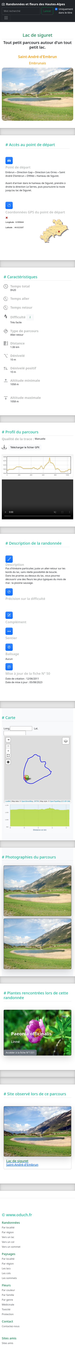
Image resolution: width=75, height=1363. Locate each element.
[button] (8, 755)
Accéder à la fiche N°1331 (20, 1052)
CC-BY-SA (66, 801)
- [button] (8, 751)
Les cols (6, 1273)
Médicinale (8, 1304)
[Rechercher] (21, 11)
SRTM (36, 801)
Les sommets (9, 1278)
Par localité (8, 1227)
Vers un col (8, 1242)
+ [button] (8, 746)
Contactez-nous (11, 1326)
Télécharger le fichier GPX (24, 447)
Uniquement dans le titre (66, 10)
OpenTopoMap (55, 801)
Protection (8, 1314)
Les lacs (6, 1268)
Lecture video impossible (37, 499)
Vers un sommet (11, 1246)
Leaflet (7, 801)
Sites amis (7, 1343)
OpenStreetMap (27, 801)
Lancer (47, 11)
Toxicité (6, 1309)
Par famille (8, 1295)
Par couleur (8, 1290)
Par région (8, 1232)
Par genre (7, 1299)
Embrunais (37, 63)
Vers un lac (8, 1237)
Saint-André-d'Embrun (37, 56)
